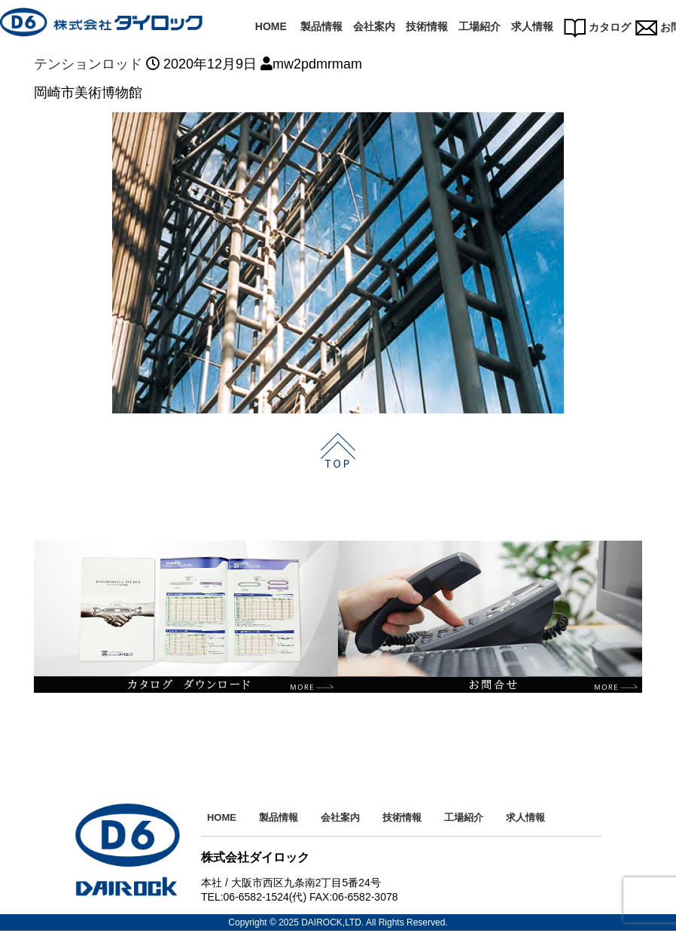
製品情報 (321, 26)
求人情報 (532, 26)
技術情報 (427, 26)
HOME (271, 26)
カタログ (597, 27)
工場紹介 (479, 26)
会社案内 (374, 26)
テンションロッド (88, 64)
